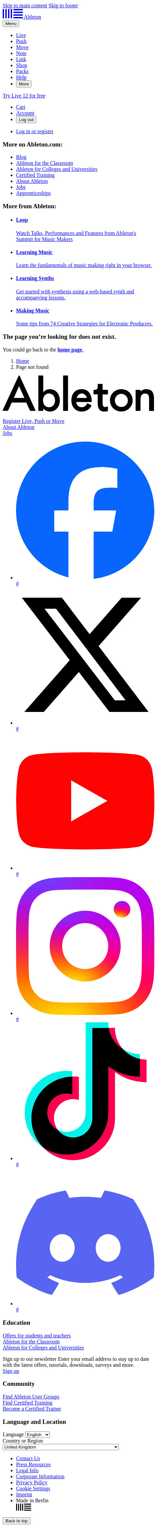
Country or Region (23, 1441)
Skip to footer (63, 5)
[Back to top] (16, 1520)
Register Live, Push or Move (33, 421)
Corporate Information (40, 1476)
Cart (20, 107)
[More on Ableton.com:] (78, 169)
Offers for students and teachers (37, 1335)
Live (21, 35)
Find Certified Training (27, 1403)
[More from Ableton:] (78, 265)
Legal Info (27, 1470)
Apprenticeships (33, 193)
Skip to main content (25, 5)
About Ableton (32, 181)
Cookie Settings (33, 1488)
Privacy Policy (32, 1482)
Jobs (20, 187)
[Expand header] (11, 23)
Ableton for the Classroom (44, 163)
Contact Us (28, 1458)
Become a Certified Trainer (32, 1409)
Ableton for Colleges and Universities (56, 169)
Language (13, 1434)
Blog (21, 157)
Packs (22, 71)
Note (21, 53)
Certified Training (35, 175)
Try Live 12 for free (24, 95)
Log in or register (35, 131)
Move (22, 47)
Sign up (11, 1371)
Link (21, 59)
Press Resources (33, 1464)
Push (21, 41)
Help (21, 77)
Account (25, 113)
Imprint (24, 1494)
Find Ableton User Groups (31, 1396)
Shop (21, 65)
